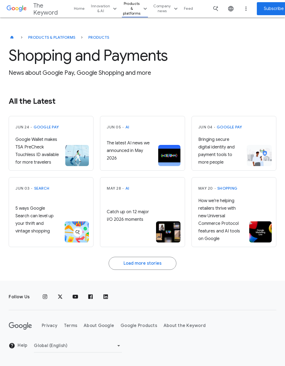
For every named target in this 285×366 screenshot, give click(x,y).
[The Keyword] (11, 37)
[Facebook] (90, 296)
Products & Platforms (51, 37)
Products (98, 37)
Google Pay (46, 127)
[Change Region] (78, 345)
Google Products (139, 325)
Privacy (49, 325)
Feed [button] (188, 8)
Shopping (227, 188)
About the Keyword (185, 325)
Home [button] (79, 8)
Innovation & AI (104, 8)
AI (127, 127)
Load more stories (142, 263)
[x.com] (60, 296)
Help (18, 345)
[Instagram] (44, 296)
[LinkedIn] (105, 296)
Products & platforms (135, 8)
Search (42, 188)
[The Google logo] (20, 325)
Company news (166, 8)
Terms (70, 325)
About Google (99, 325)
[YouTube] (75, 296)
